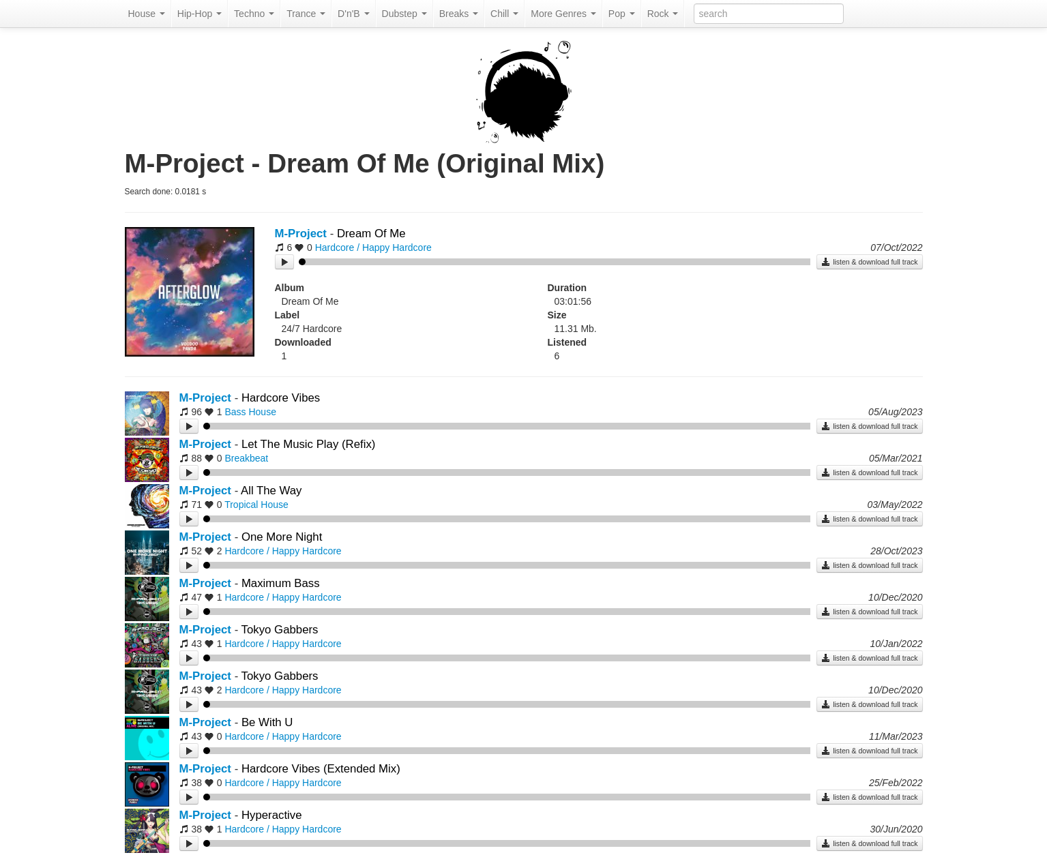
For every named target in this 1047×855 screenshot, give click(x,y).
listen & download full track (869, 262)
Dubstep (404, 13)
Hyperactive (271, 815)
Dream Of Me (371, 233)
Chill (504, 13)
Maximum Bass (280, 583)
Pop (621, 13)
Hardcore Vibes (280, 397)
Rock (663, 13)
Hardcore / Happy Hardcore (373, 247)
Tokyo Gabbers (280, 629)
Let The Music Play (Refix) (308, 444)
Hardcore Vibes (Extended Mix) (320, 768)
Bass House (250, 411)
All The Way (271, 490)
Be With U (267, 722)
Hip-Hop (199, 13)
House (146, 13)
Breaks (458, 13)
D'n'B (353, 13)
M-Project (301, 233)
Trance (305, 13)
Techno (254, 13)
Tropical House (256, 504)
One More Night (281, 536)
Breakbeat (246, 458)
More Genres (563, 13)
